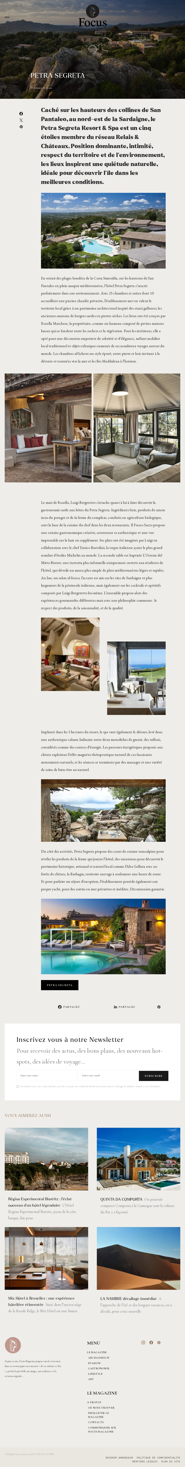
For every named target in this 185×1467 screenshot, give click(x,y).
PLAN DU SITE (170, 1461)
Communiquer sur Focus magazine (101, 1428)
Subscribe (154, 1075)
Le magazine (97, 1351)
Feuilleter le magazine (97, 1414)
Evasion (93, 1362)
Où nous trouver (100, 1406)
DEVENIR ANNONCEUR (117, 1457)
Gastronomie (97, 1367)
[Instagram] (143, 1341)
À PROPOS (94, 1401)
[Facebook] (151, 1341)
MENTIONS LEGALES (143, 1461)
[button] (7, 17)
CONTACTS (95, 1421)
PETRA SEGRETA (60, 985)
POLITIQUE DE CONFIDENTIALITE (158, 1457)
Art (90, 1378)
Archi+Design (97, 1356)
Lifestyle (94, 1372)
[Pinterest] (159, 1341)
